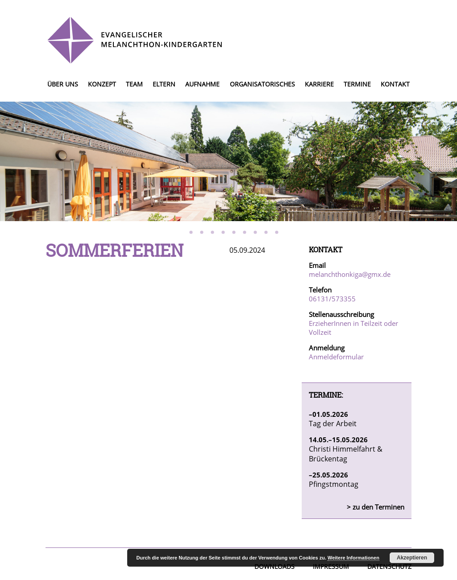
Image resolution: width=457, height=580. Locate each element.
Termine (357, 84)
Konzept (102, 84)
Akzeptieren (412, 558)
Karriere (319, 84)
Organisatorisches (262, 84)
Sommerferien (114, 250)
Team (134, 84)
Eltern (164, 84)
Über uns (62, 84)
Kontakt (395, 84)
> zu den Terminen (375, 506)
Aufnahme (202, 84)
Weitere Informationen (353, 557)
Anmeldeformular (336, 356)
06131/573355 (332, 298)
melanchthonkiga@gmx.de (350, 274)
